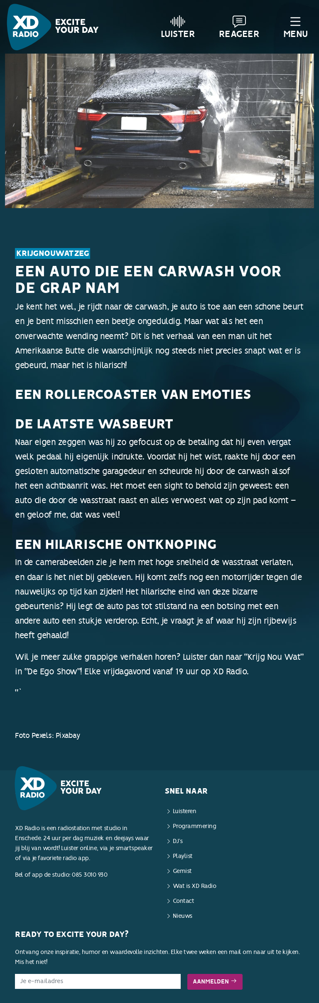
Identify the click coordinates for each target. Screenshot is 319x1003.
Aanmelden (215, 982)
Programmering (194, 826)
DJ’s (178, 841)
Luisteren (184, 811)
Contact (183, 901)
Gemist (182, 871)
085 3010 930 (89, 875)
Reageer (239, 27)
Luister (178, 27)
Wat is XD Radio (194, 886)
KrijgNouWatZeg (52, 253)
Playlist (183, 856)
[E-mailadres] (98, 981)
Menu (295, 27)
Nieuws (182, 916)
